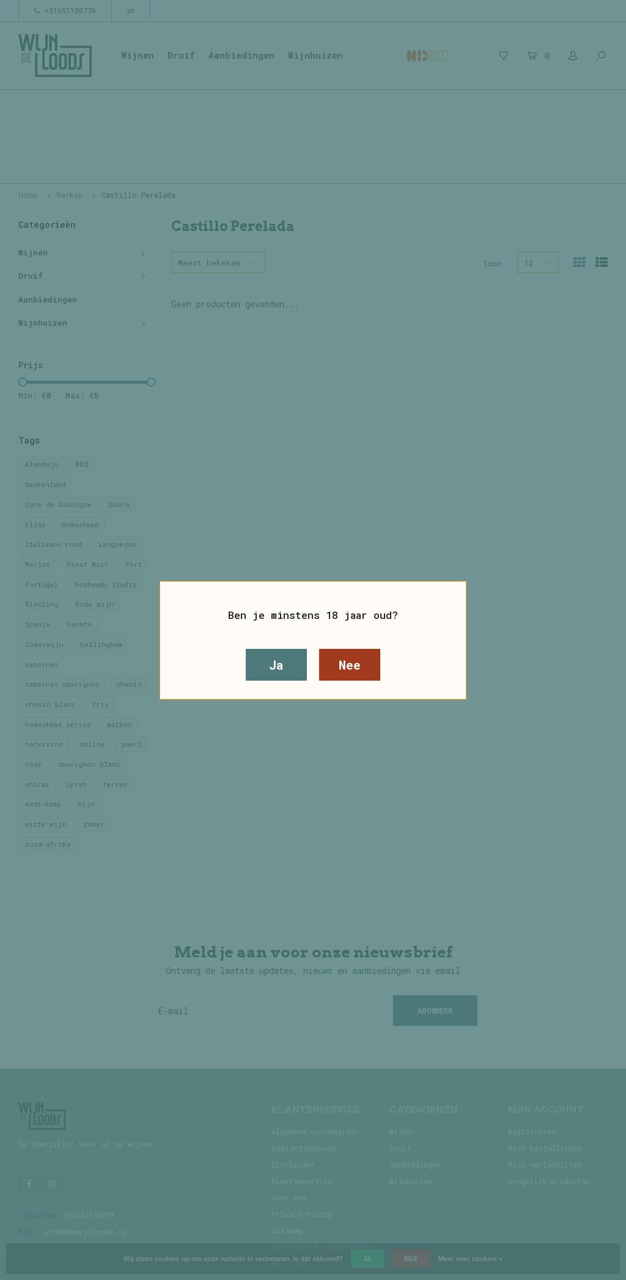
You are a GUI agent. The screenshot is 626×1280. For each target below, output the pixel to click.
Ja (276, 665)
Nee (349, 665)
